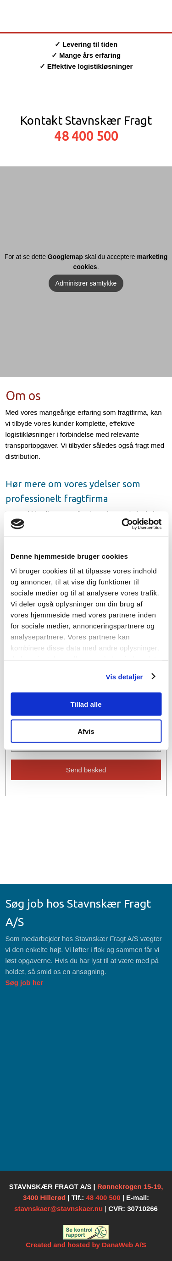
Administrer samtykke (86, 283)
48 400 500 (86, 136)
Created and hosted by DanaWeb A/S (86, 1245)
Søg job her (25, 982)
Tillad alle (85, 704)
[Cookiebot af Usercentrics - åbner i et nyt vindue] (122, 524)
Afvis (86, 731)
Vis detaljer (124, 676)
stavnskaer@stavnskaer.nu (58, 1208)
